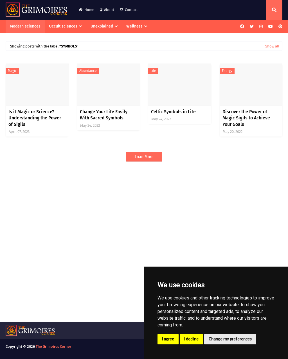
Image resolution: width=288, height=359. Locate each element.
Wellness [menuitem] (134, 26)
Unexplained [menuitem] (102, 26)
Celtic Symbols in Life (173, 111)
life (153, 71)
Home (86, 10)
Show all (272, 46)
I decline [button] (191, 339)
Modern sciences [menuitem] (25, 26)
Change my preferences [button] (230, 339)
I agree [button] (168, 339)
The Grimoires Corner (53, 346)
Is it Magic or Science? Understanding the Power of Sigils (34, 118)
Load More (144, 156)
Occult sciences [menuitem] (63, 26)
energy (227, 71)
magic (12, 71)
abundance (88, 71)
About (107, 10)
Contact (129, 10)
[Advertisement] (144, 246)
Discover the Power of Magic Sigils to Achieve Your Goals (246, 118)
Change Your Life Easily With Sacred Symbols (103, 115)
